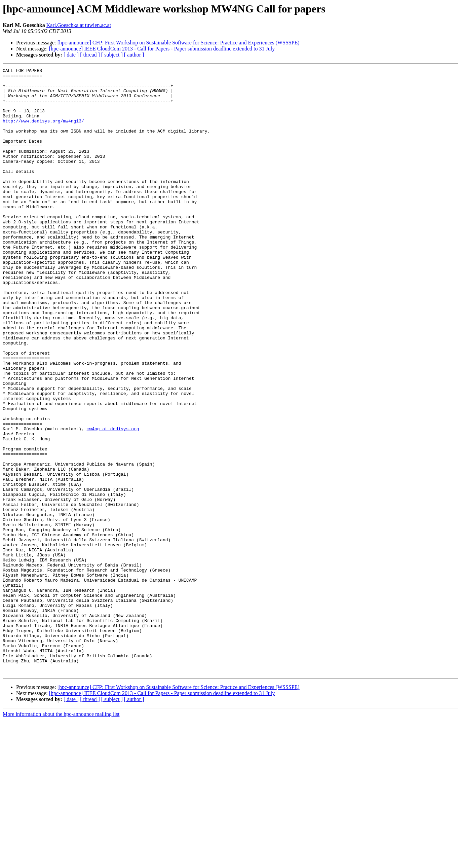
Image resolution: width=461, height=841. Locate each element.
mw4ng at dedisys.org (113, 501)
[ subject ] (112, 55)
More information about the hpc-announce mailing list (61, 835)
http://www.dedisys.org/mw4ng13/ (43, 132)
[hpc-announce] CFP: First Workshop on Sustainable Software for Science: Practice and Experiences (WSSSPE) (178, 42)
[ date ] (71, 55)
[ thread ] (90, 55)
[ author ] (134, 55)
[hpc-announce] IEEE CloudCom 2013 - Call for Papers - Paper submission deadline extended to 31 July (162, 48)
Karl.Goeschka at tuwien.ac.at (78, 25)
